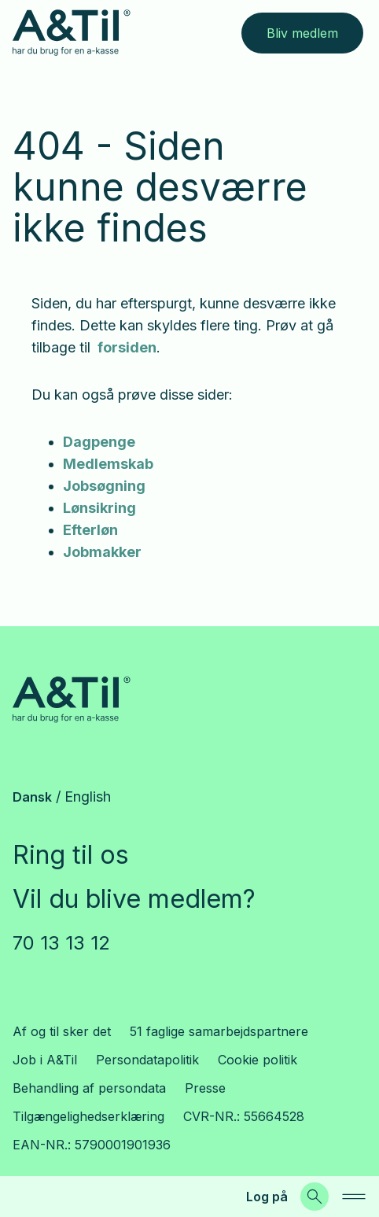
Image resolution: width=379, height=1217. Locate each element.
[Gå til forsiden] (72, 32)
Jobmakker (102, 552)
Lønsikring (99, 508)
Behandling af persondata (89, 1088)
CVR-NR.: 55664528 (243, 1116)
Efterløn (90, 530)
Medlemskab (108, 463)
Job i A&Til (45, 1060)
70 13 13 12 (61, 942)
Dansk (32, 797)
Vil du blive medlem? (134, 898)
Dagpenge (99, 441)
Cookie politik (257, 1060)
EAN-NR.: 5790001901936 (92, 1144)
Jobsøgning (104, 486)
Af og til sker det (62, 1031)
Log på (267, 1196)
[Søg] (314, 1196)
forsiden (125, 347)
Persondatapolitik (147, 1060)
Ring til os (71, 854)
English (87, 796)
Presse (205, 1088)
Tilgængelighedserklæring (88, 1116)
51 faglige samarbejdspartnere (219, 1031)
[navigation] (353, 1196)
